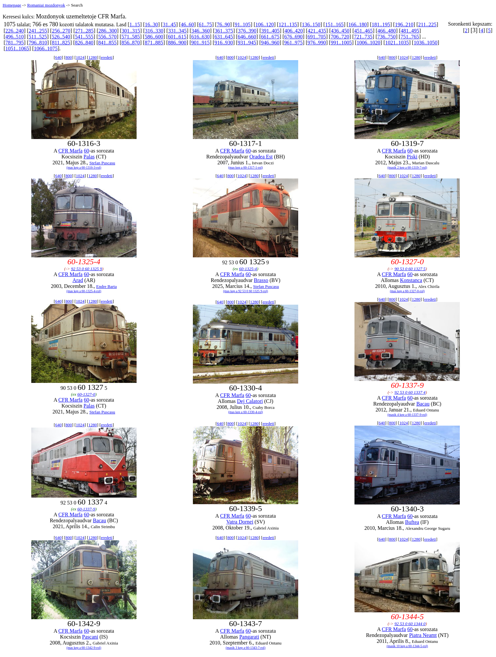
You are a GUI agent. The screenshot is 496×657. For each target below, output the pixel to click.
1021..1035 (397, 42)
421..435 (317, 31)
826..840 (84, 42)
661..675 (270, 36)
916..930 (224, 42)
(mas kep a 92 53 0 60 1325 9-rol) (245, 291)
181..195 (381, 24)
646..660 (247, 36)
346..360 (201, 31)
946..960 (270, 42)
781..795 (14, 42)
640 (58, 57)
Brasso (261, 280)
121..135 (288, 24)
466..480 (387, 31)
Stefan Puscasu (102, 162)
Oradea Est (261, 156)
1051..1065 (17, 48)
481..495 (410, 31)
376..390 (247, 31)
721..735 (363, 36)
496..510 (14, 36)
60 (86, 150)
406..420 (293, 31)
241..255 (38, 31)
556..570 (107, 36)
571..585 (130, 36)
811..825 (61, 42)
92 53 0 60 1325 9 (86, 268)
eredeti (106, 57)
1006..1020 (368, 42)
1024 (80, 57)
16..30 (151, 24)
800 (68, 57)
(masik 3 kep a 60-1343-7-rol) (246, 647)
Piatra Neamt (423, 635)
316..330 (154, 31)
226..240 (14, 31)
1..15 (134, 24)
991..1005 (341, 42)
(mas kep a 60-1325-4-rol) (83, 291)
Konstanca (411, 280)
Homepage (12, 5)
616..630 (200, 36)
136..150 (311, 24)
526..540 (61, 36)
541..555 (84, 36)
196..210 (404, 24)
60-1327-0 (86, 394)
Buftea (412, 522)
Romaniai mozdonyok (46, 5)
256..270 (61, 31)
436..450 (340, 31)
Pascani (90, 637)
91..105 (242, 24)
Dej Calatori (250, 401)
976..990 (316, 42)
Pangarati (249, 637)
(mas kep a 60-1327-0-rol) (407, 291)
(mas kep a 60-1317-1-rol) (245, 167)
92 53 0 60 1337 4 (409, 392)
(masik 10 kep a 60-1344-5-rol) (407, 646)
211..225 (427, 24)
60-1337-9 (86, 508)
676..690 (293, 36)
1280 (92, 57)
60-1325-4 (248, 268)
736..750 (386, 36)
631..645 (224, 36)
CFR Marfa (70, 150)
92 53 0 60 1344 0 (409, 623)
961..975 (293, 42)
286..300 (107, 31)
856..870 (130, 42)
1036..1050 (425, 42)
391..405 (270, 31)
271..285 (84, 31)
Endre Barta (106, 286)
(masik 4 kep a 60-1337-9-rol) (407, 414)
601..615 (177, 36)
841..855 (107, 42)
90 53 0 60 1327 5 (409, 268)
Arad (77, 280)
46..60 (187, 24)
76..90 (223, 24)
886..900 (177, 42)
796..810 (38, 42)
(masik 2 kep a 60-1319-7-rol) (407, 167)
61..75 (205, 24)
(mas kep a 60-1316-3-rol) (83, 167)
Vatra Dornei (239, 522)
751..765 (410, 36)
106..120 (264, 24)
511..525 (38, 36)
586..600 (154, 36)
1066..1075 (46, 48)
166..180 (358, 24)
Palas (89, 156)
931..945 (247, 42)
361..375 (224, 31)
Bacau (423, 404)
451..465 (363, 31)
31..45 (169, 24)
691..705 (316, 36)
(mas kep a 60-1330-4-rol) (245, 412)
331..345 (177, 31)
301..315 (131, 31)
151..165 (334, 24)
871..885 (154, 42)
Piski (412, 156)
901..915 (200, 42)
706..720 (340, 36)
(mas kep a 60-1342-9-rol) (83, 647)
